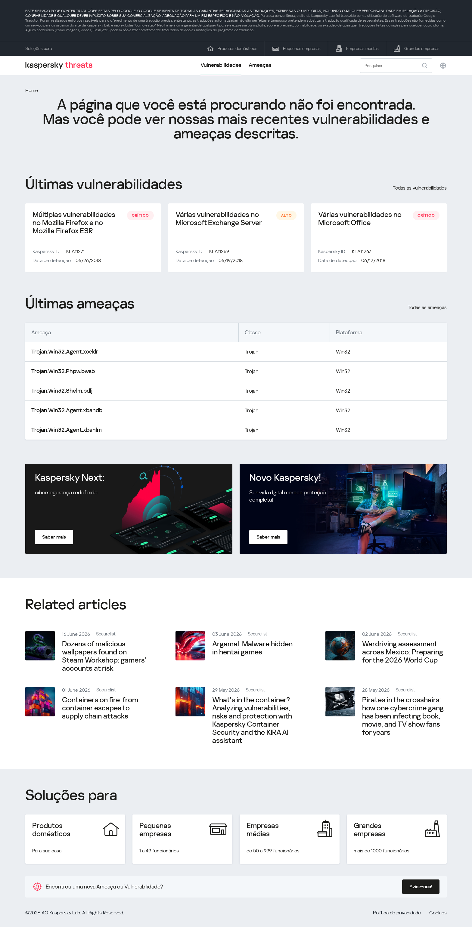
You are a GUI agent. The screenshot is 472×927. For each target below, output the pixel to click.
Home (31, 90)
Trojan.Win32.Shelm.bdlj (58, 392)
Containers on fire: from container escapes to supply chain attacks (100, 709)
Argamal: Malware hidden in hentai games (252, 649)
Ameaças (260, 65)
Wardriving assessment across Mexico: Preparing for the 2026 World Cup (402, 653)
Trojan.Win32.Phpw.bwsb (60, 372)
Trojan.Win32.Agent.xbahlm (63, 431)
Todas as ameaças (427, 308)
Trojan (244, 353)
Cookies (438, 914)
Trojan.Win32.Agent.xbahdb (63, 411)
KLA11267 (361, 252)
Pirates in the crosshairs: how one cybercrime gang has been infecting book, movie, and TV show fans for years (403, 717)
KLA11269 (219, 252)
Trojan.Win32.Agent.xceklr (61, 353)
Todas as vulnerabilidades (420, 188)
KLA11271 (75, 252)
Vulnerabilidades (220, 65)
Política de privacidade (397, 914)
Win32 (338, 353)
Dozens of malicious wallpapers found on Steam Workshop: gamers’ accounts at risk (104, 657)
